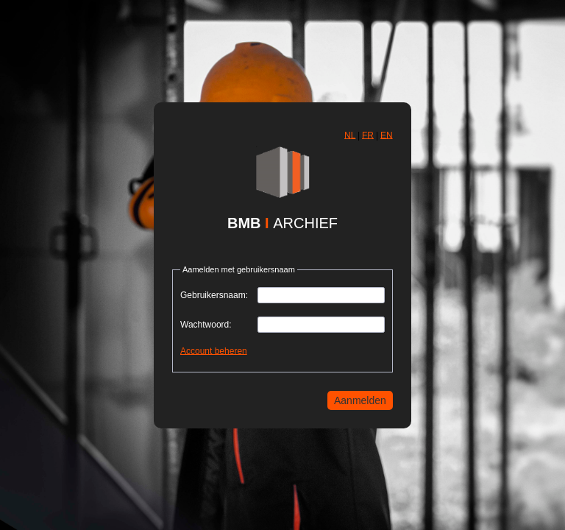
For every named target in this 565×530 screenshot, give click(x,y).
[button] (349, 135)
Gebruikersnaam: (214, 295)
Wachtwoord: (206, 324)
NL (349, 135)
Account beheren (213, 350)
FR (368, 135)
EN (386, 135)
